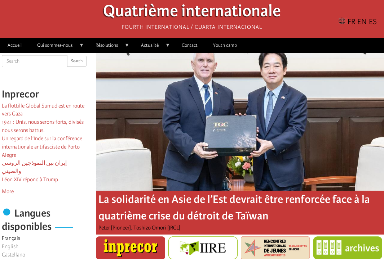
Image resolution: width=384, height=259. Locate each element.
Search (77, 61)
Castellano (13, 254)
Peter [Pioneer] (114, 227)
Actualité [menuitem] (151, 47)
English (10, 246)
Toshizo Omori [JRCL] (156, 227)
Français (11, 238)
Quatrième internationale (192, 12)
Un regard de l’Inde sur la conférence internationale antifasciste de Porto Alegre (42, 146)
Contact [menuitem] (190, 45)
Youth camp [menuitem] (225, 45)
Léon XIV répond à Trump (30, 179)
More (8, 191)
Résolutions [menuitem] (108, 47)
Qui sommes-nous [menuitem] (57, 47)
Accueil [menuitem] (15, 45)
